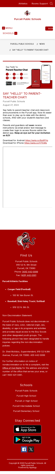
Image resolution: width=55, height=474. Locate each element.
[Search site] (51, 3)
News (42, 44)
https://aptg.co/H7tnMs (35, 143)
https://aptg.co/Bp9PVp (36, 140)
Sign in (50, 28)
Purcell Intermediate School (26, 406)
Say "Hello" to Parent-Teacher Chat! (30, 50)
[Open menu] (7, 28)
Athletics (23, 3)
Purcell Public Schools (22, 44)
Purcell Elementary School (26, 411)
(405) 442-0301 (28, 275)
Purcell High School (26, 396)
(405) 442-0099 (30, 271)
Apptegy (33, 467)
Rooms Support (40, 3)
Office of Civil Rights (12, 368)
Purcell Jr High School (26, 401)
